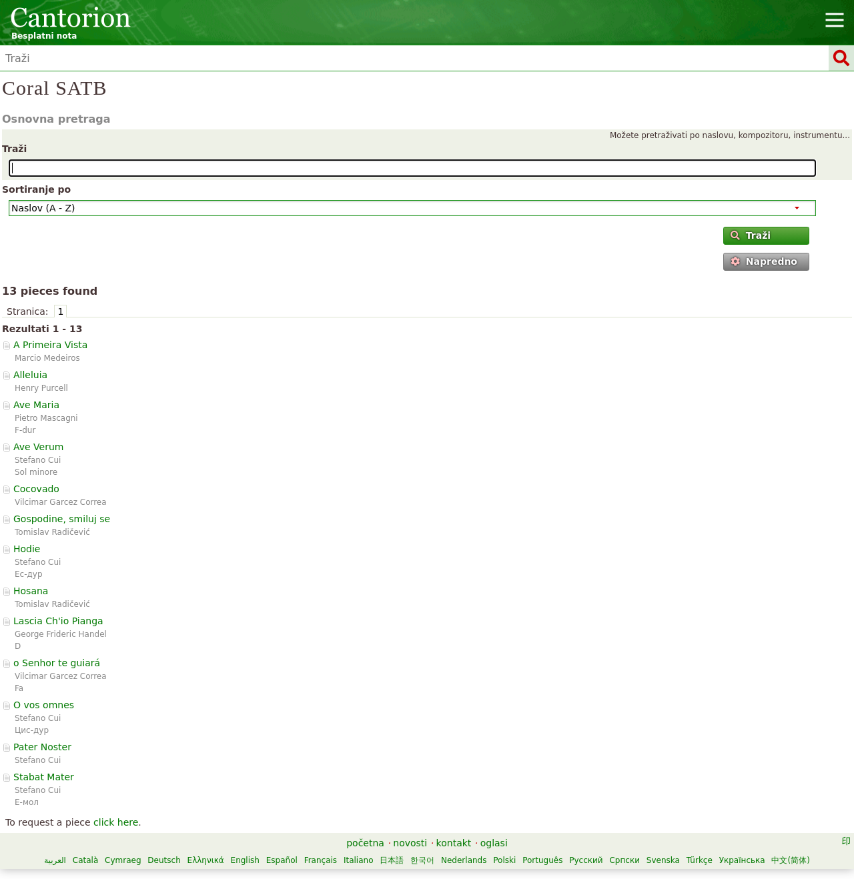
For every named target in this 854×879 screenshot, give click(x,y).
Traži (14, 148)
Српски (624, 860)
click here (115, 822)
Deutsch (163, 860)
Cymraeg (123, 860)
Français (320, 860)
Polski (504, 860)
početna (365, 843)
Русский (585, 860)
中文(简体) (790, 860)
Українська (742, 860)
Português (542, 860)
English (245, 860)
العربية (55, 860)
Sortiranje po (36, 189)
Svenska (663, 860)
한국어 (422, 860)
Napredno (764, 261)
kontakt (454, 843)
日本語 (392, 860)
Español (282, 860)
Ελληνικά (205, 860)
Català (85, 860)
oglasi (494, 843)
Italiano (359, 860)
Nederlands (463, 860)
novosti (410, 843)
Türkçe (700, 860)
